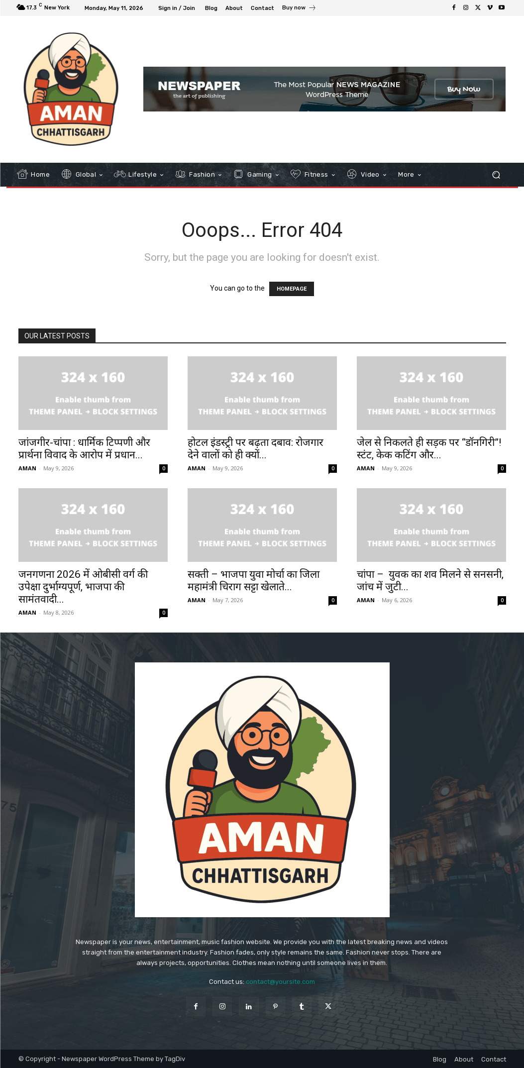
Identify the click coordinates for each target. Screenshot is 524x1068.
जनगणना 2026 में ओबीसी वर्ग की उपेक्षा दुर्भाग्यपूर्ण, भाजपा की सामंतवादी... (83, 586)
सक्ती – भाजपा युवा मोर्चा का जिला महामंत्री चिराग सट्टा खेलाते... (253, 580)
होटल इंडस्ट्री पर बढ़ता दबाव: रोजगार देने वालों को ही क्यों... (255, 448)
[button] (496, 174)
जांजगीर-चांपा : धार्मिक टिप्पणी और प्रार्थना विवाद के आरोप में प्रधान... (84, 448)
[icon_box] (299, 8)
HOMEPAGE (292, 289)
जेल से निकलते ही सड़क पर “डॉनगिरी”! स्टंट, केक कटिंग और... (429, 448)
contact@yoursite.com (280, 981)
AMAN (27, 468)
